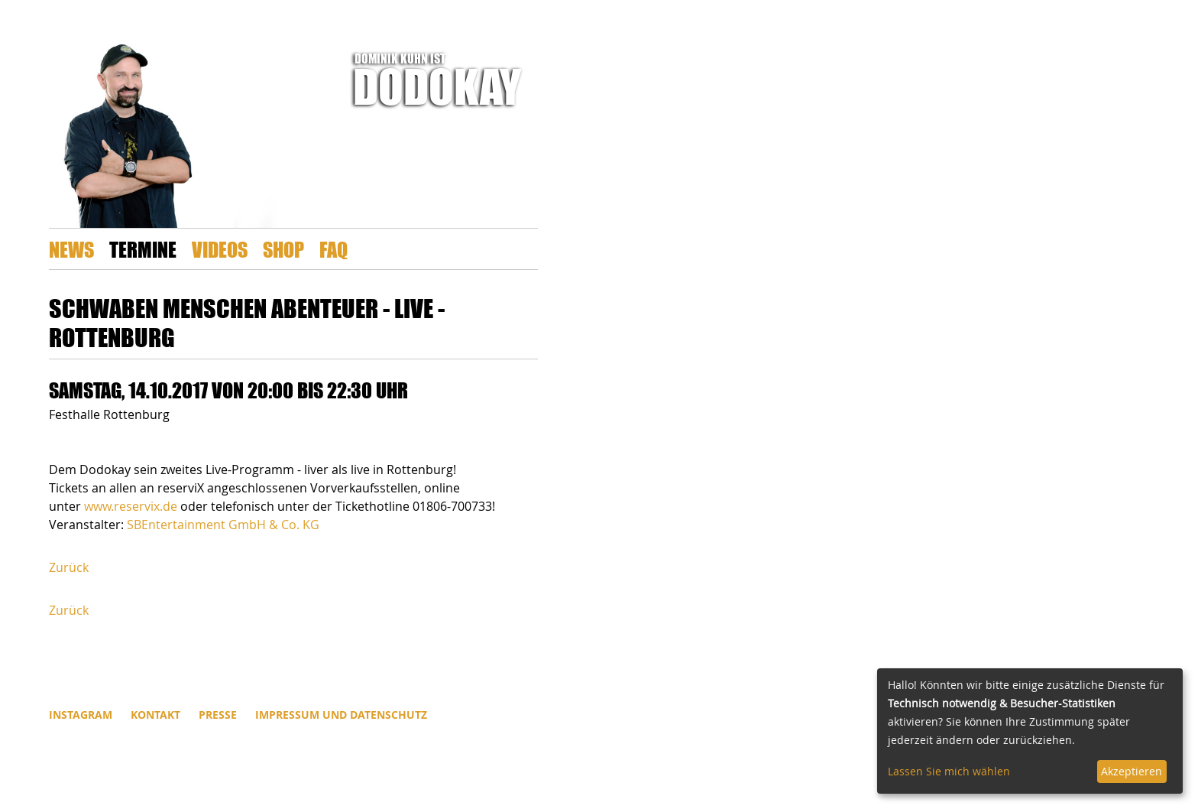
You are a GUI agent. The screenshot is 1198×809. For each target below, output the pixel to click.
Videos (220, 249)
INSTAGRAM (80, 714)
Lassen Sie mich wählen (949, 771)
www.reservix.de (130, 506)
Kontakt (155, 714)
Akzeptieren (1131, 771)
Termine (142, 249)
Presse (218, 714)
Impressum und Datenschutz (341, 714)
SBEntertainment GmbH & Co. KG (223, 524)
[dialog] (1030, 731)
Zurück (69, 567)
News (71, 249)
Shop (283, 249)
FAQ (333, 249)
